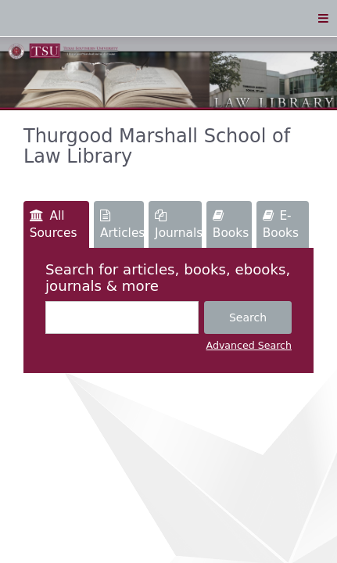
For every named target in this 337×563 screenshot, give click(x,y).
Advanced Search (249, 345)
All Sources (53, 224)
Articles (122, 225)
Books (231, 225)
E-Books (281, 224)
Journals (178, 225)
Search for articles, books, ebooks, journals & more (167, 277)
